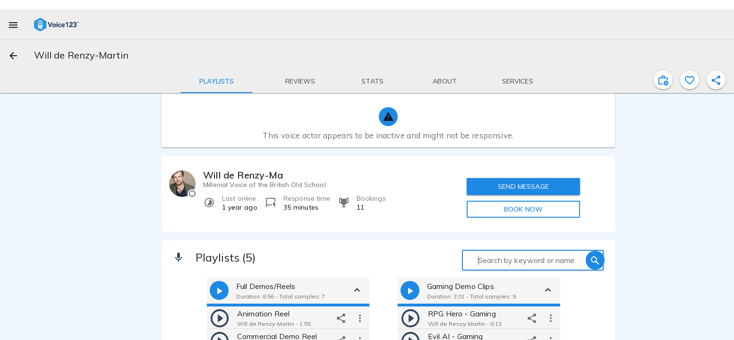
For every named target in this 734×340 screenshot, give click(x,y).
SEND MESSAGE (523, 186)
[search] (595, 260)
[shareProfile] (716, 79)
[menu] (13, 24)
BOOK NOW (523, 209)
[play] (219, 318)
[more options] (359, 317)
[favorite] (689, 79)
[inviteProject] (663, 79)
